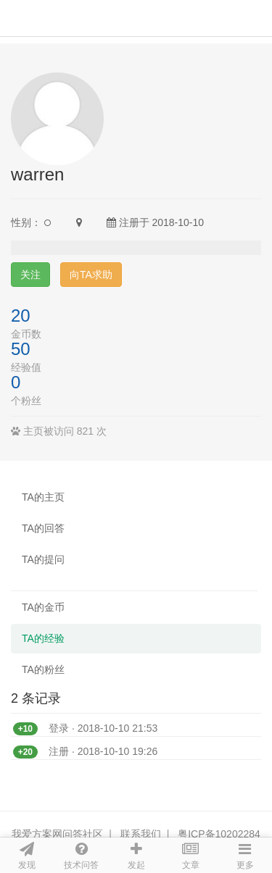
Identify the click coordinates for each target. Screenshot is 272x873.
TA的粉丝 (43, 669)
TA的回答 (43, 528)
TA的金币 (43, 607)
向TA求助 (91, 274)
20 (20, 315)
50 (20, 349)
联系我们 (140, 834)
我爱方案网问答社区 (57, 834)
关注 (30, 274)
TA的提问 (43, 559)
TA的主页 (43, 497)
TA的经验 (43, 638)
